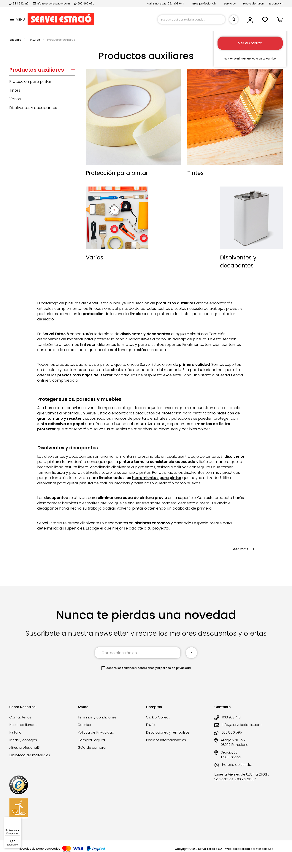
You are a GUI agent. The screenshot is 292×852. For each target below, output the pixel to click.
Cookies (84, 724)
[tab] (42, 71)
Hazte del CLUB (253, 3)
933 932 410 (19, 3)
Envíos (151, 724)
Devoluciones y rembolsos (167, 732)
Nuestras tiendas (23, 724)
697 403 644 (176, 3)
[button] (276, 3)
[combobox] (191, 19)
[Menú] (19, 819)
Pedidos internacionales (166, 740)
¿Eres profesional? (204, 3)
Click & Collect (158, 717)
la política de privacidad (174, 668)
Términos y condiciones (97, 717)
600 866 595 (84, 3)
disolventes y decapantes (68, 456)
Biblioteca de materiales (29, 755)
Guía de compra (92, 747)
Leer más (239, 549)
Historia (15, 732)
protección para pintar (182, 413)
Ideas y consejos (23, 740)
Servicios (230, 3)
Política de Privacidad (96, 732)
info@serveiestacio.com (51, 3)
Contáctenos (20, 717)
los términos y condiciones (136, 668)
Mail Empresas (156, 3)
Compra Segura (91, 740)
